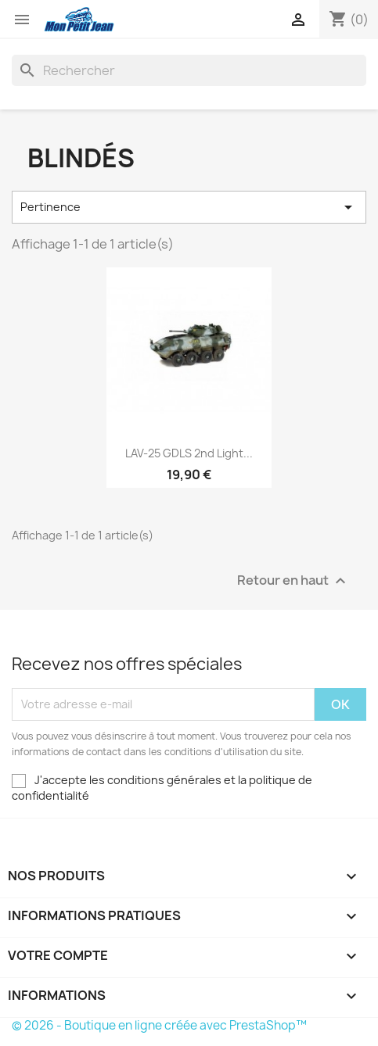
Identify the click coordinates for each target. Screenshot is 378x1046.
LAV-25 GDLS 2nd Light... (189, 453)
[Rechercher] (189, 70)
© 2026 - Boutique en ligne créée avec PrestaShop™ (159, 1025)
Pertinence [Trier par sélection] (189, 207)
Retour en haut (293, 580)
